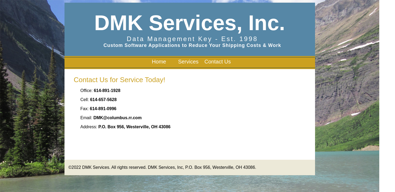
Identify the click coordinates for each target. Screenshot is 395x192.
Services (188, 62)
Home (159, 62)
